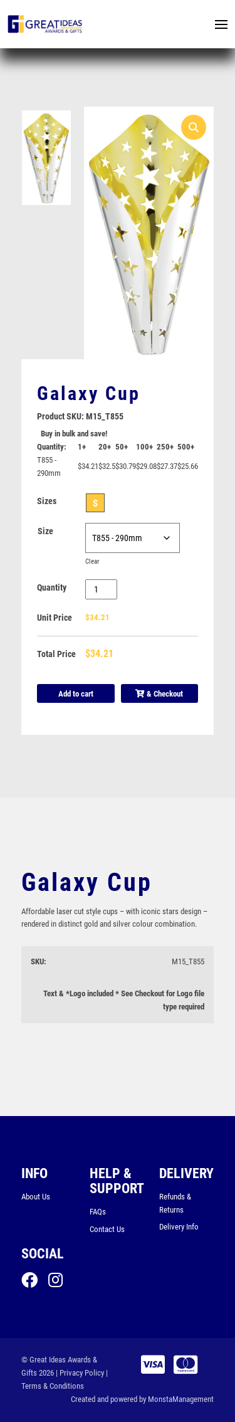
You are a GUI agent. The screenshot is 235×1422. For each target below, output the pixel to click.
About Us (35, 1196)
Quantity (51, 587)
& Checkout (159, 693)
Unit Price (54, 618)
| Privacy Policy (80, 1372)
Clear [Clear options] (92, 561)
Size (45, 531)
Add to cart (75, 693)
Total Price (56, 654)
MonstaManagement (181, 1399)
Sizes (46, 501)
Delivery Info (179, 1226)
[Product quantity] (101, 589)
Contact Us (107, 1229)
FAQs (98, 1211)
